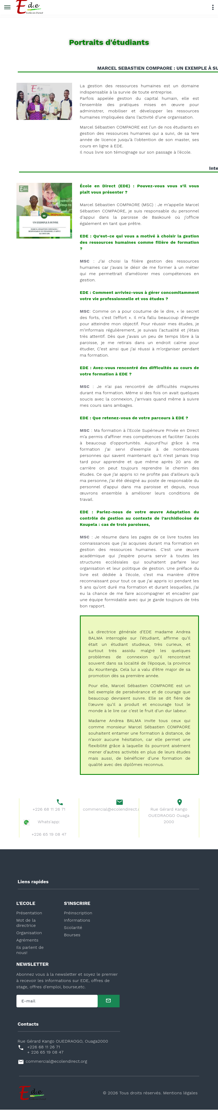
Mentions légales (180, 1099)
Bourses (72, 941)
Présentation (29, 919)
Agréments (27, 946)
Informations (77, 926)
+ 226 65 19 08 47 (45, 1058)
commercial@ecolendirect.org (109, 815)
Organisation (29, 939)
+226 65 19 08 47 (49, 840)
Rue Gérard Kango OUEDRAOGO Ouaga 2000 (168, 821)
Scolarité (73, 933)
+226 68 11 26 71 (49, 815)
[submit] (109, 1007)
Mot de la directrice (26, 929)
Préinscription (78, 919)
